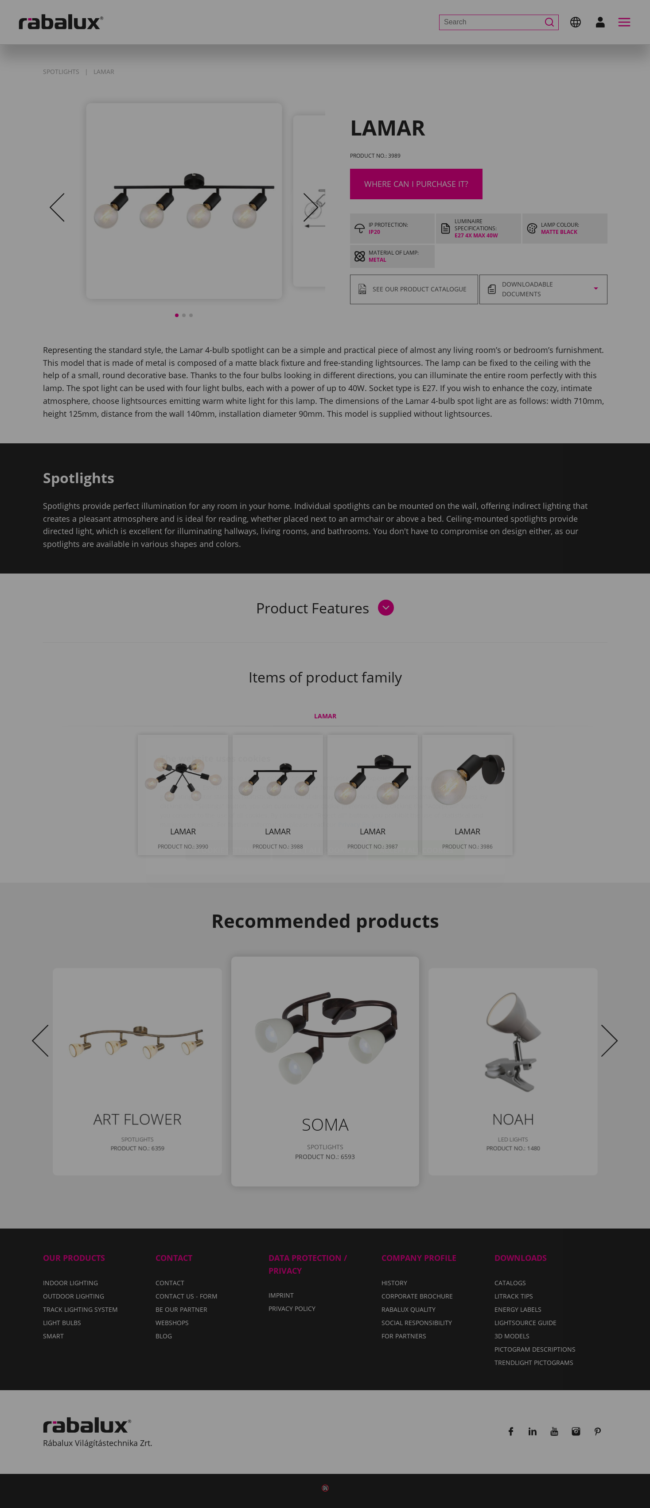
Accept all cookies (416, 798)
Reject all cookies (319, 798)
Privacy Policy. (360, 772)
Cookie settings (228, 798)
